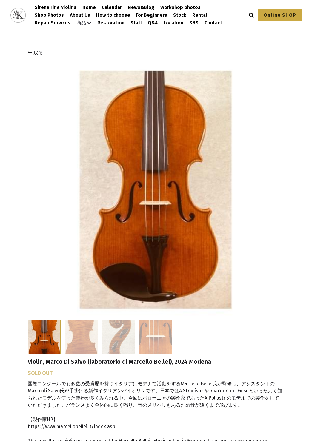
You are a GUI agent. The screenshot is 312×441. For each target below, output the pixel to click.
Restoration (111, 23)
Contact (213, 23)
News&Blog (141, 7)
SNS (194, 23)
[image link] (49, 367)
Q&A (153, 23)
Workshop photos (180, 7)
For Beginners (151, 15)
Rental (199, 15)
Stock (179, 15)
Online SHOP (280, 15)
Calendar (112, 7)
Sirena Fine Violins (55, 7)
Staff (136, 23)
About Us (80, 15)
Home (89, 7)
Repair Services (52, 23)
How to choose (113, 15)
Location (173, 23)
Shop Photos (49, 15)
